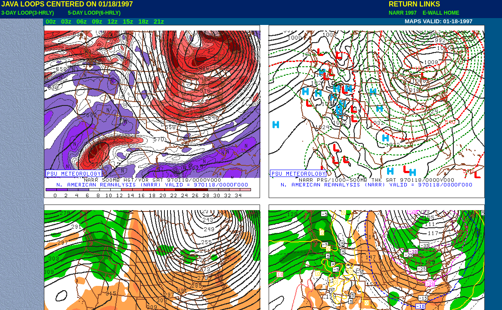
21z (159, 21)
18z (143, 21)
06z (82, 21)
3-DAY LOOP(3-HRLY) (27, 13)
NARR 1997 (403, 13)
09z (97, 21)
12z (112, 21)
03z (66, 21)
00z (51, 21)
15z (128, 21)
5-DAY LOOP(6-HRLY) (94, 13)
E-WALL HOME (439, 13)
